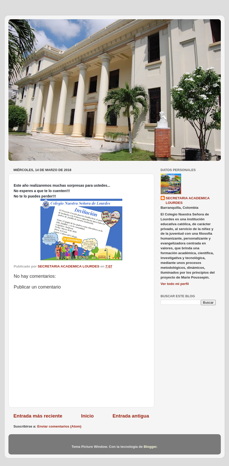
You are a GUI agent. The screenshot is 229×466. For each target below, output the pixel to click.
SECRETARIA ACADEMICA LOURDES (188, 200)
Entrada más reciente (38, 416)
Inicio (87, 416)
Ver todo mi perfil (175, 284)
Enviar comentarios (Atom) (59, 426)
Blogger (150, 447)
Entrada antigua (131, 416)
